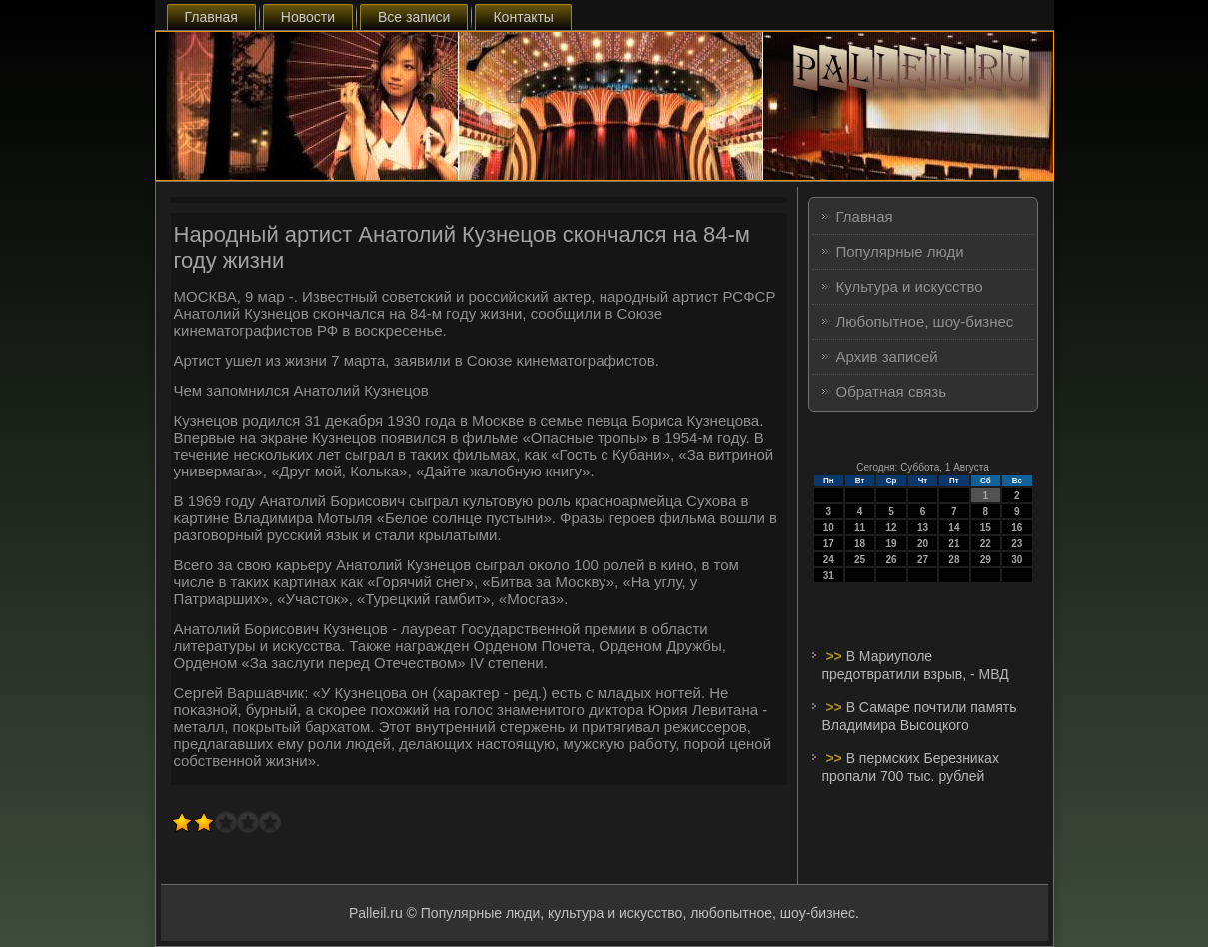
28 (953, 559)
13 (922, 527)
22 (985, 543)
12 (890, 527)
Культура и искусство (909, 286)
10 (828, 527)
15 (985, 527)
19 (890, 543)
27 (922, 559)
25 (859, 559)
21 (953, 543)
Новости (308, 17)
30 (1016, 559)
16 (1016, 527)
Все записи (414, 17)
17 (828, 543)
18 (859, 543)
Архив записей (887, 356)
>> (835, 656)
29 (985, 559)
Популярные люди (900, 251)
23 (1016, 543)
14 (953, 527)
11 (859, 527)
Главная (211, 17)
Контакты (523, 17)
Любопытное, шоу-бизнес (925, 321)
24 (828, 559)
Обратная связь (891, 391)
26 (890, 559)
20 (922, 543)
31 (828, 575)
